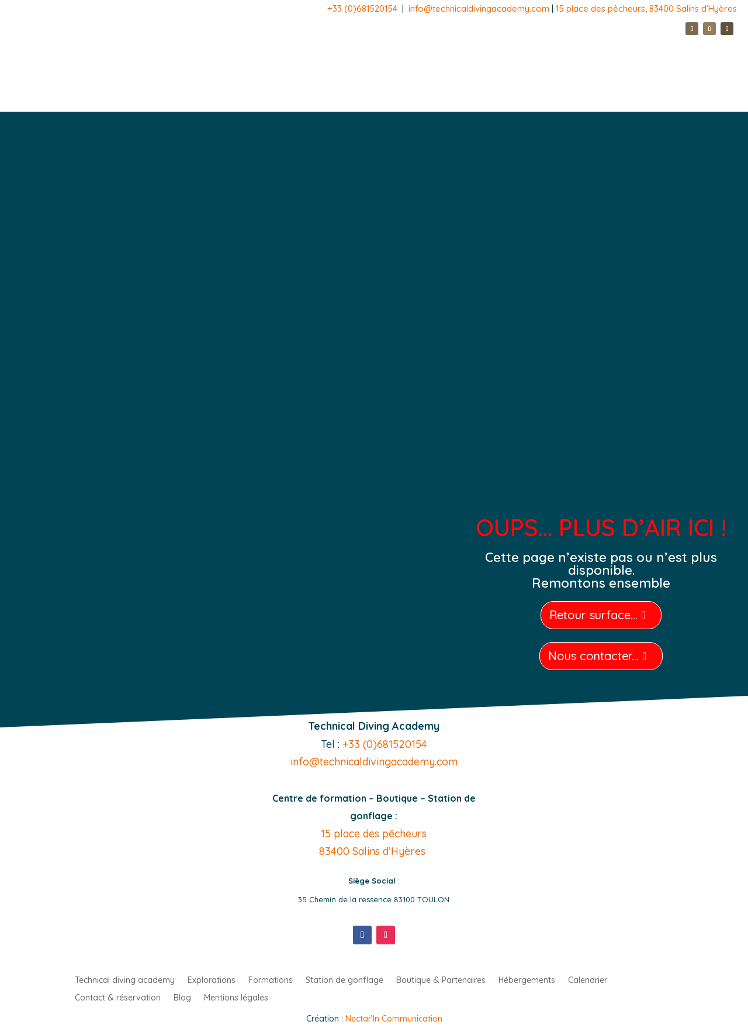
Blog (182, 998)
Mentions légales (236, 998)
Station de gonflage (344, 980)
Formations (270, 980)
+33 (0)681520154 (362, 8)
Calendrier (587, 980)
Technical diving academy (125, 980)
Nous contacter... (593, 655)
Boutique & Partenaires (441, 980)
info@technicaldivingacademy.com (480, 8)
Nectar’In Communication (393, 1018)
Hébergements (526, 980)
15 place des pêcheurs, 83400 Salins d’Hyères (646, 8)
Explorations (212, 980)
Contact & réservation (118, 998)
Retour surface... (593, 615)
